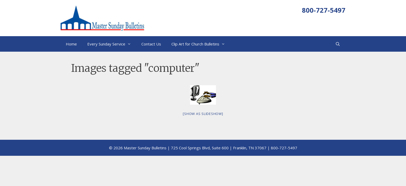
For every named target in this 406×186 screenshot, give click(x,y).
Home (71, 44)
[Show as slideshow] (203, 113)
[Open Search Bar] (337, 44)
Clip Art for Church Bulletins (200, 44)
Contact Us (151, 44)
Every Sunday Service (111, 44)
